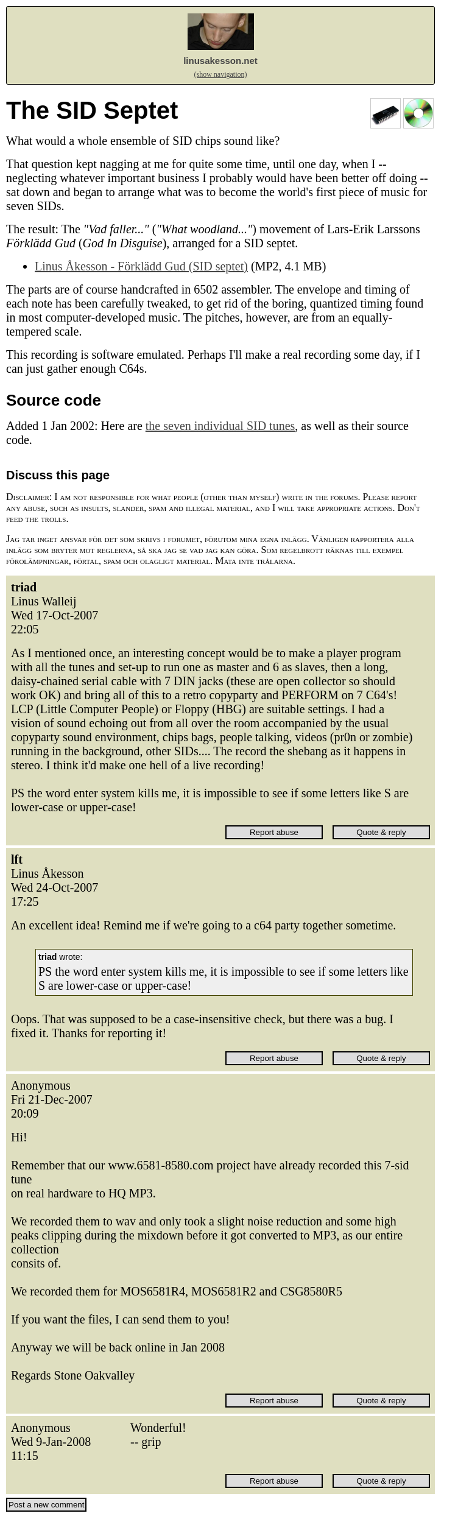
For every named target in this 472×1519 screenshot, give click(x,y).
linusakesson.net (220, 60)
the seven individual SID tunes (220, 425)
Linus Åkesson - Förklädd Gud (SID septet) (141, 266)
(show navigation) (220, 74)
